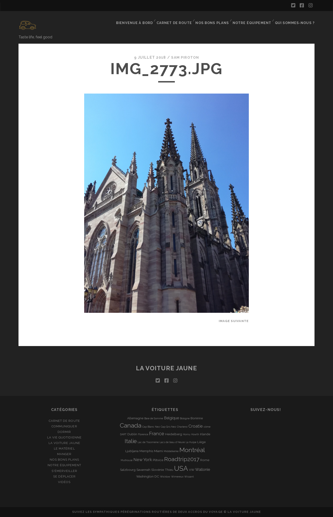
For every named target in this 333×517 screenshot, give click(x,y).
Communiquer (64, 426)
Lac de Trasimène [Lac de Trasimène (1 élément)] (148, 442)
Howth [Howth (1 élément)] (195, 434)
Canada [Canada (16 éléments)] (130, 425)
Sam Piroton (185, 57)
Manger (64, 454)
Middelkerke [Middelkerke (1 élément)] (171, 451)
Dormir (64, 432)
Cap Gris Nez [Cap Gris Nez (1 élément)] (168, 426)
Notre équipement (255, 19)
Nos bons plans (216, 19)
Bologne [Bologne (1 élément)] (185, 418)
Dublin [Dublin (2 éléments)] (132, 434)
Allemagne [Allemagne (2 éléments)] (135, 418)
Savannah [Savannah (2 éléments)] (143, 469)
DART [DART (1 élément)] (123, 434)
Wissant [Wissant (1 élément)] (189, 476)
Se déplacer (64, 476)
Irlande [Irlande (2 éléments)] (205, 434)
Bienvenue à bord (140, 19)
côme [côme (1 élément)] (207, 426)
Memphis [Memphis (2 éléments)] (146, 451)
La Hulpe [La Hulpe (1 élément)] (191, 442)
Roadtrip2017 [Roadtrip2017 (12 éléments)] (181, 459)
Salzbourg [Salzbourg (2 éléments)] (128, 469)
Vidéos (64, 482)
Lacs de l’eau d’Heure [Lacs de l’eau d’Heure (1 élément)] (172, 442)
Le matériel (64, 448)
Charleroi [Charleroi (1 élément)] (182, 426)
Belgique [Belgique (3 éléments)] (171, 418)
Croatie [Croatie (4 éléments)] (195, 426)
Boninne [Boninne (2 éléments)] (197, 418)
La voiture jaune (166, 368)
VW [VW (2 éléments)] (191, 469)
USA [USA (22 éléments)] (181, 468)
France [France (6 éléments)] (156, 433)
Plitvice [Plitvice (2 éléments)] (158, 460)
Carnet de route (179, 19)
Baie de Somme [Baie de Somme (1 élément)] (153, 418)
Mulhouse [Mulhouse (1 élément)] (127, 460)
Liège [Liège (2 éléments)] (201, 442)
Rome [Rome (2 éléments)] (204, 460)
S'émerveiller (64, 470)
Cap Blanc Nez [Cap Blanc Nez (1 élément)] (151, 426)
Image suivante (234, 320)
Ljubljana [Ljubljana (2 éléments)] (132, 451)
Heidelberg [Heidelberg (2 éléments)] (173, 434)
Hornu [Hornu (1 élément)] (186, 434)
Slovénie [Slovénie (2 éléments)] (157, 469)
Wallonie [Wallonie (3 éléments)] (202, 469)
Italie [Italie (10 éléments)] (131, 441)
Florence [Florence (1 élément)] (143, 434)
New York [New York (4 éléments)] (142, 459)
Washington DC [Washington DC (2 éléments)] (147, 476)
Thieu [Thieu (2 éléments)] (169, 469)
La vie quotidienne (64, 437)
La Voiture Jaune (64, 443)
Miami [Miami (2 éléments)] (158, 451)
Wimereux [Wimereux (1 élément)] (177, 476)
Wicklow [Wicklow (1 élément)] (165, 476)
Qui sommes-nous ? (296, 19)
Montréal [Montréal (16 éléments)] (192, 449)
